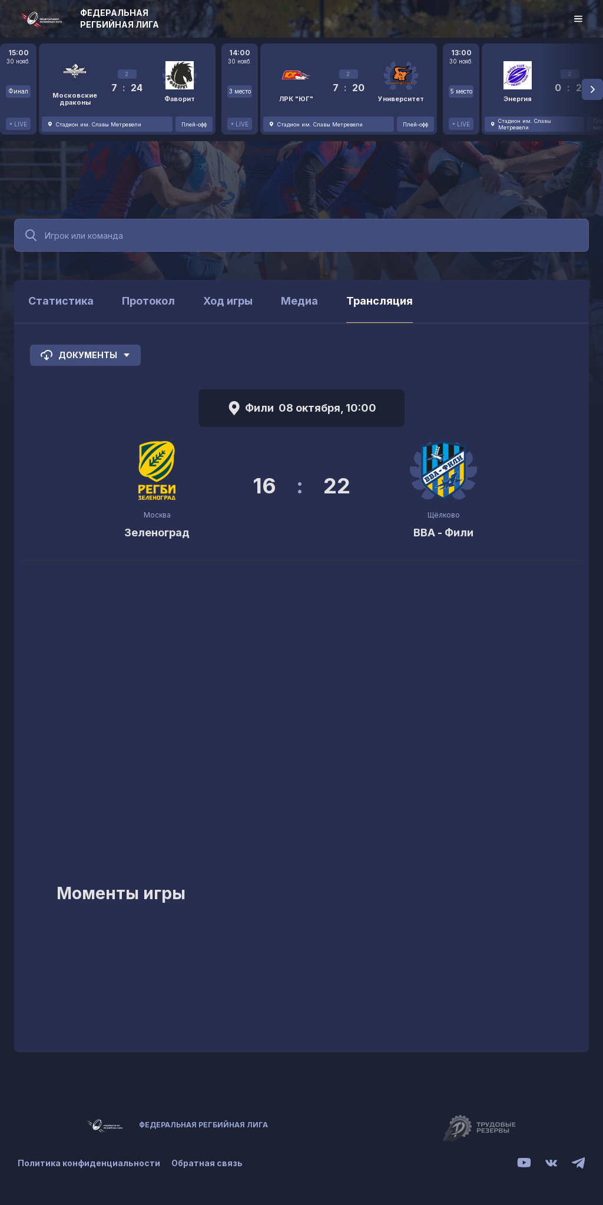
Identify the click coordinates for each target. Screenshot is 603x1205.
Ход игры (228, 301)
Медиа (299, 301)
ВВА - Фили (443, 532)
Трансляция (379, 301)
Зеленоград (157, 532)
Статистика (61, 301)
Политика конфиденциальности (89, 1163)
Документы (85, 355)
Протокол (148, 301)
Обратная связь (207, 1163)
